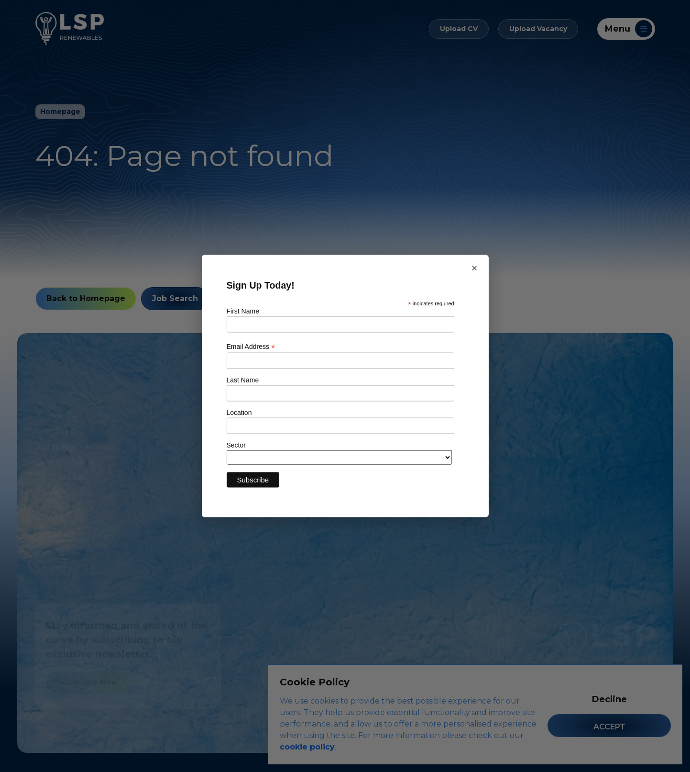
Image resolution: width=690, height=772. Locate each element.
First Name (243, 311)
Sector (236, 444)
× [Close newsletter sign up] (474, 267)
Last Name (243, 379)
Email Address (251, 346)
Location (239, 412)
